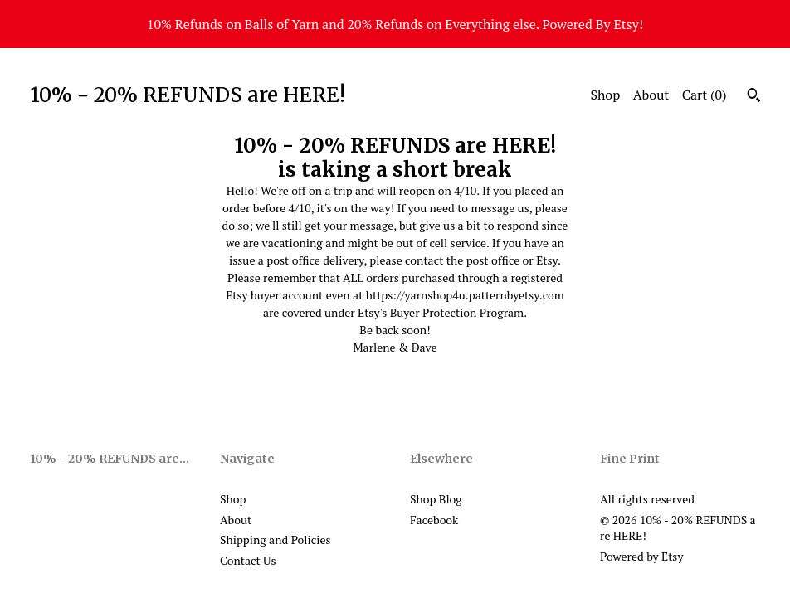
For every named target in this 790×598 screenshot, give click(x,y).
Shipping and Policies (275, 539)
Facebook (434, 520)
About (651, 94)
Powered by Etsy (641, 556)
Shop (605, 94)
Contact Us (248, 560)
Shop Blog (436, 499)
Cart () (704, 94)
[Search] (754, 97)
